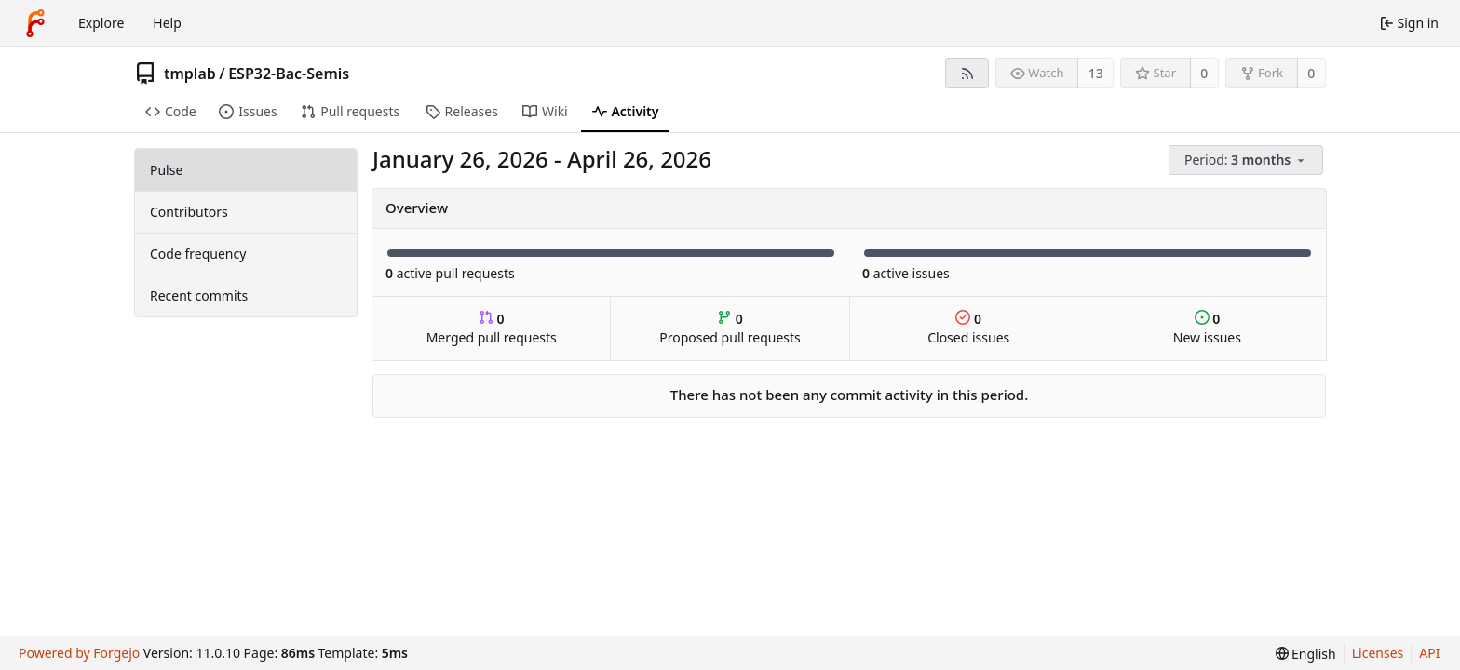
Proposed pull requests (730, 328)
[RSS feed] (967, 73)
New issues (1207, 328)
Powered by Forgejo (79, 653)
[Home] (35, 23)
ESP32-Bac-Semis (288, 73)
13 (1095, 73)
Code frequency (198, 253)
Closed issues (968, 328)
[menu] (1247, 160)
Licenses (1378, 653)
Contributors (189, 212)
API (1429, 653)
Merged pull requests (491, 328)
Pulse (166, 170)
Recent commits (199, 295)
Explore (101, 23)
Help (167, 23)
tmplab (190, 73)
